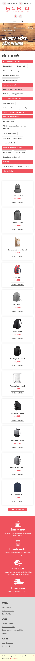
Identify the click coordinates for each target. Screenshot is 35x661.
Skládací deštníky (23, 166)
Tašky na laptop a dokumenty (13, 112)
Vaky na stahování (9, 85)
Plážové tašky (8, 66)
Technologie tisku (8, 611)
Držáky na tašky (8, 121)
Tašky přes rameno (18, 94)
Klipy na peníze (20, 152)
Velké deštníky (8, 166)
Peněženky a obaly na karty (12, 147)
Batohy (5, 94)
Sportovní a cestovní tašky (12, 98)
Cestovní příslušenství (11, 116)
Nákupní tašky (21, 66)
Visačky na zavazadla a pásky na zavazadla (14, 127)
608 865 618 (25, 3)
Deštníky (6, 162)
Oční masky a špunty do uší (12, 138)
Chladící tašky (8, 171)
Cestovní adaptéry (9, 143)
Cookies (4, 633)
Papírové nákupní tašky (11, 75)
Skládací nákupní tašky (11, 71)
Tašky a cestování (19, 28)
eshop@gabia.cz (9, 3)
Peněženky (7, 152)
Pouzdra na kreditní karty (12, 157)
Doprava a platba (7, 624)
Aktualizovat (13, 658)
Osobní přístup (6, 614)
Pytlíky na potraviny (10, 80)
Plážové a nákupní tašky (11, 61)
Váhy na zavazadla (9, 133)
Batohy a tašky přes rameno (12, 89)
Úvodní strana (6, 28)
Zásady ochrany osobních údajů (12, 630)
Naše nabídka (6, 608)
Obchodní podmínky (8, 627)
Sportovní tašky (8, 103)
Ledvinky (24, 108)
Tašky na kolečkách (10, 108)
